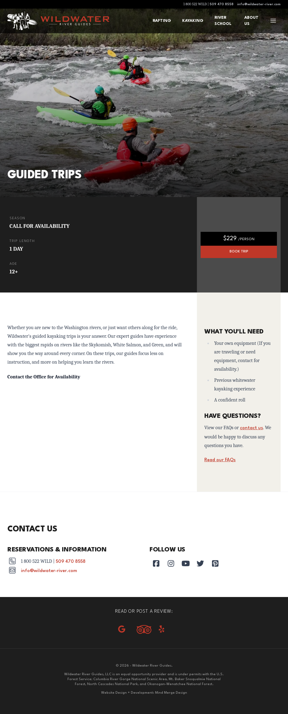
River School (222, 21)
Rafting (162, 21)
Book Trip (239, 251)
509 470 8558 (222, 4)
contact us (251, 428)
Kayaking (192, 21)
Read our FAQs (220, 460)
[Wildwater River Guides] (73, 21)
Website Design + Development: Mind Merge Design (144, 693)
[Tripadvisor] (144, 629)
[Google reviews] (121, 629)
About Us (251, 21)
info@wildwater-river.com (259, 4)
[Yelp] (161, 629)
